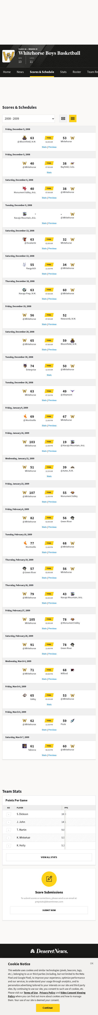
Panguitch (31, 268)
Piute (63, 724)
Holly (21, 845)
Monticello (31, 546)
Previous (52, 147)
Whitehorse (66, 141)
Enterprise (31, 369)
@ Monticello (29, 420)
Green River (66, 521)
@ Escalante (30, 242)
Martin (21, 830)
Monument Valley (69, 496)
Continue (48, 1009)
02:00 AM (49, 142)
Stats (63, 72)
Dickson (22, 814)
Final (49, 138)
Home (7, 72)
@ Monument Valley (70, 622)
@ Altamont (66, 394)
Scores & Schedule (42, 72)
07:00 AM (49, 167)
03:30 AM (49, 699)
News (20, 72)
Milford (64, 673)
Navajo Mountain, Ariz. (25, 217)
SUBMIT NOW (49, 910)
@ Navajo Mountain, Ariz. (73, 445)
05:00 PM (49, 674)
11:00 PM (49, 420)
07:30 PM (49, 395)
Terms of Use (31, 994)
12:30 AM (49, 370)
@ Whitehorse (29, 167)
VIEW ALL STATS (49, 857)
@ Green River (29, 572)
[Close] (92, 966)
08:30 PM (49, 750)
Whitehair (23, 837)
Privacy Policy (47, 994)
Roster (77, 72)
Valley (33, 699)
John (21, 822)
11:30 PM (49, 268)
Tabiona (32, 749)
